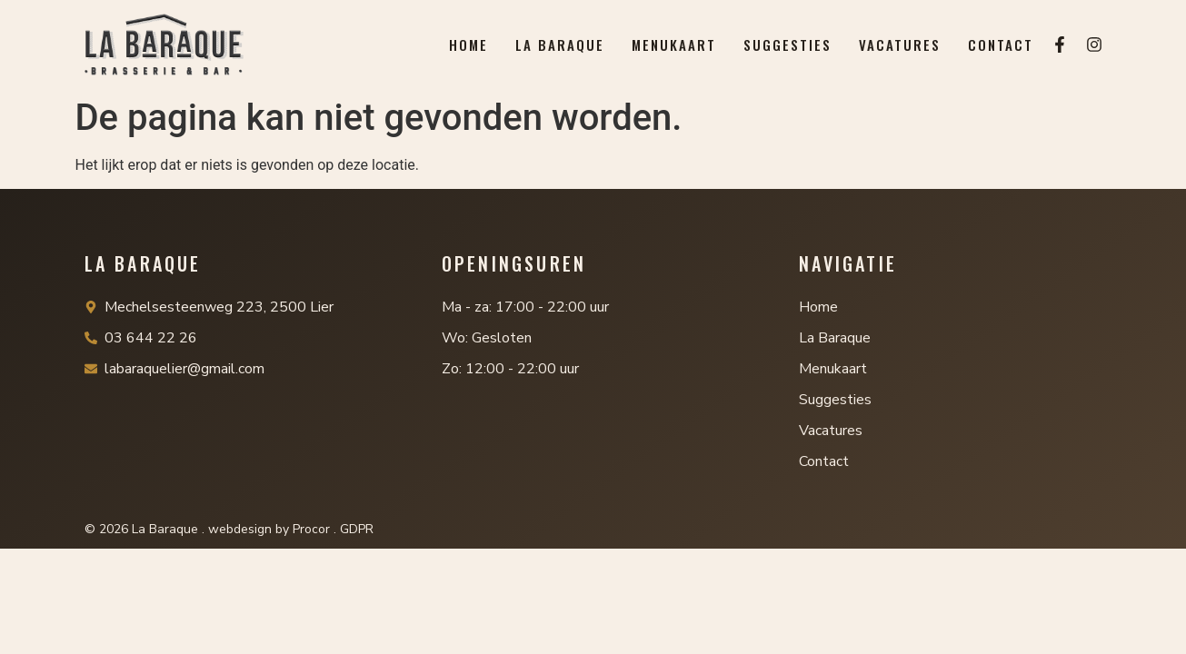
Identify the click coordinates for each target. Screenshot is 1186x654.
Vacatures (900, 44)
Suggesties (787, 44)
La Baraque (559, 44)
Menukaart (674, 44)
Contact (1000, 44)
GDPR (357, 529)
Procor (311, 529)
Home (468, 44)
